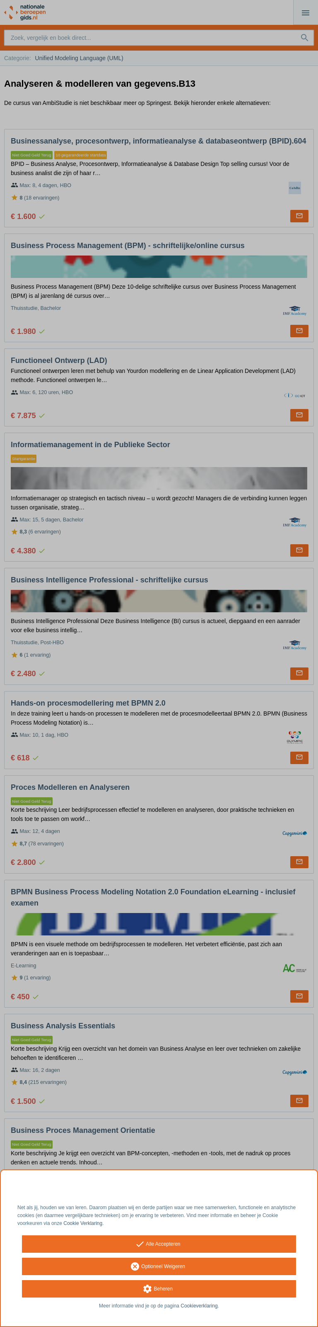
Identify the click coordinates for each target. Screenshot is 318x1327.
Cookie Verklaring (82, 1223)
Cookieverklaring (199, 1306)
